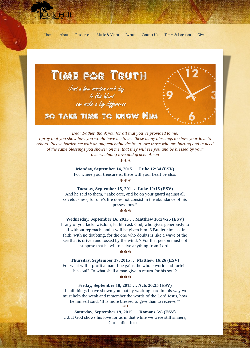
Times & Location (178, 35)
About (64, 35)
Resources (82, 35)
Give (200, 35)
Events (130, 35)
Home (48, 35)
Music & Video (108, 35)
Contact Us (150, 35)
